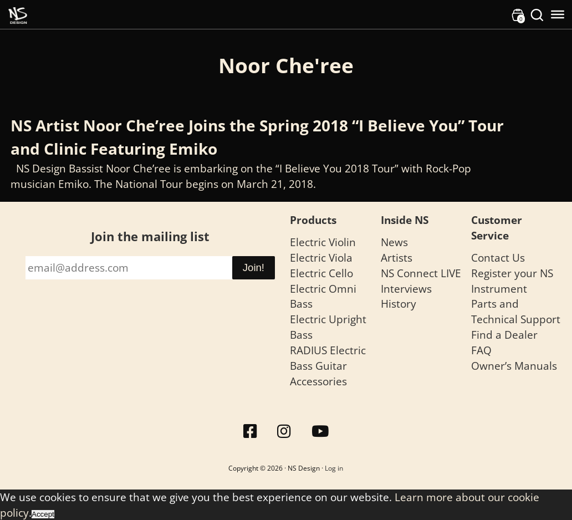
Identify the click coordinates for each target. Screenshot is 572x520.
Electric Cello (321, 273)
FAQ (481, 350)
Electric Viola (321, 257)
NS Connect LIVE (421, 273)
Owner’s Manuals (514, 366)
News (394, 242)
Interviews (406, 288)
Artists (396, 257)
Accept (43, 514)
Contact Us (498, 257)
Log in (334, 468)
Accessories (318, 381)
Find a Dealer (504, 334)
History (398, 303)
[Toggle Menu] (557, 14)
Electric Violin (323, 242)
